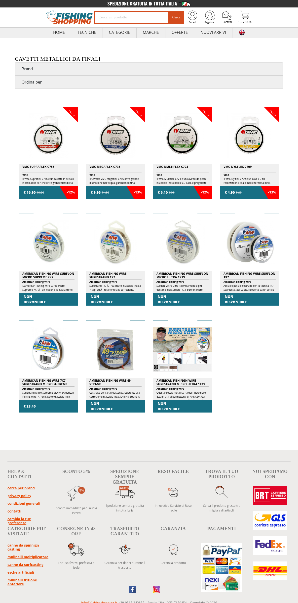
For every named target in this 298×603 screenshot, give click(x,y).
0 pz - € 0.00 (245, 17)
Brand (27, 69)
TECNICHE (86, 32)
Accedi (192, 17)
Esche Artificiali (20, 572)
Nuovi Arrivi (213, 32)
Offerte (180, 32)
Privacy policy (19, 495)
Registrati (209, 17)
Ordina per (32, 82)
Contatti (227, 17)
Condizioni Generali (23, 503)
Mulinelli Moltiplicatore (27, 557)
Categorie (119, 32)
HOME (59, 32)
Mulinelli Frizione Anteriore (22, 582)
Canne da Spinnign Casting (23, 547)
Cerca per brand (21, 488)
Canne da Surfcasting (25, 564)
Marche (151, 32)
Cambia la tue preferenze (19, 520)
